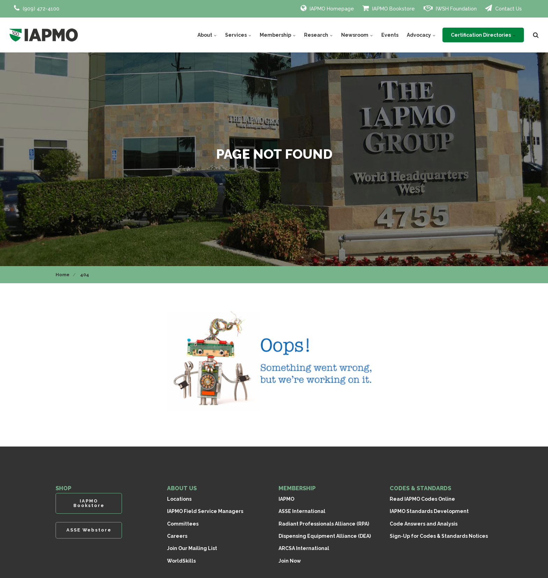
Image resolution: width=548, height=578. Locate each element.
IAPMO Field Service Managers (205, 511)
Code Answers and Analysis (423, 524)
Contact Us (503, 8)
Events (389, 35)
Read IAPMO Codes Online (422, 499)
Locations (179, 499)
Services (238, 35)
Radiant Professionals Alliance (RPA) (324, 524)
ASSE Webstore (88, 530)
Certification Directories (483, 35)
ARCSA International (304, 548)
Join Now (290, 561)
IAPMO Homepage (327, 8)
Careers (177, 536)
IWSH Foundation (450, 8)
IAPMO (286, 499)
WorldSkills (181, 561)
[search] (535, 34)
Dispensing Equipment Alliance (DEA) (325, 536)
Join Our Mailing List (192, 548)
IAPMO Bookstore (388, 8)
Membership (278, 35)
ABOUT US (182, 488)
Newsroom (357, 35)
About (207, 35)
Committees (183, 524)
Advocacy (421, 35)
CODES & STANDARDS (420, 488)
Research (318, 35)
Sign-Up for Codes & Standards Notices (439, 536)
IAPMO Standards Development (429, 511)
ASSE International (302, 511)
